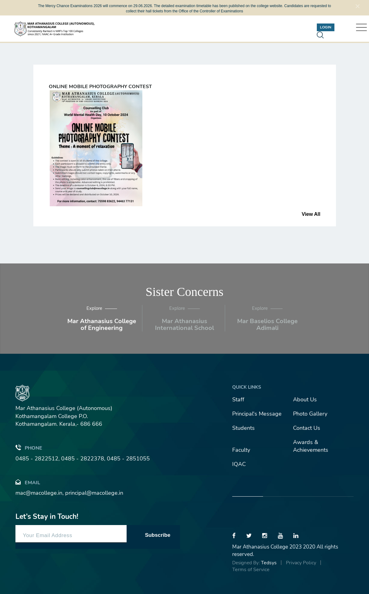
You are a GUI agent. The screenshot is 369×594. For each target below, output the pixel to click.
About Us (305, 399)
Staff (238, 399)
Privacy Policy (301, 562)
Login (325, 27)
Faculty (241, 450)
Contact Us (306, 428)
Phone (28, 447)
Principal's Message (257, 413)
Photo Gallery (310, 413)
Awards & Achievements (310, 446)
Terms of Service (251, 569)
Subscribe (157, 535)
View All (311, 214)
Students (243, 428)
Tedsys (269, 562)
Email (27, 482)
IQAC (239, 464)
